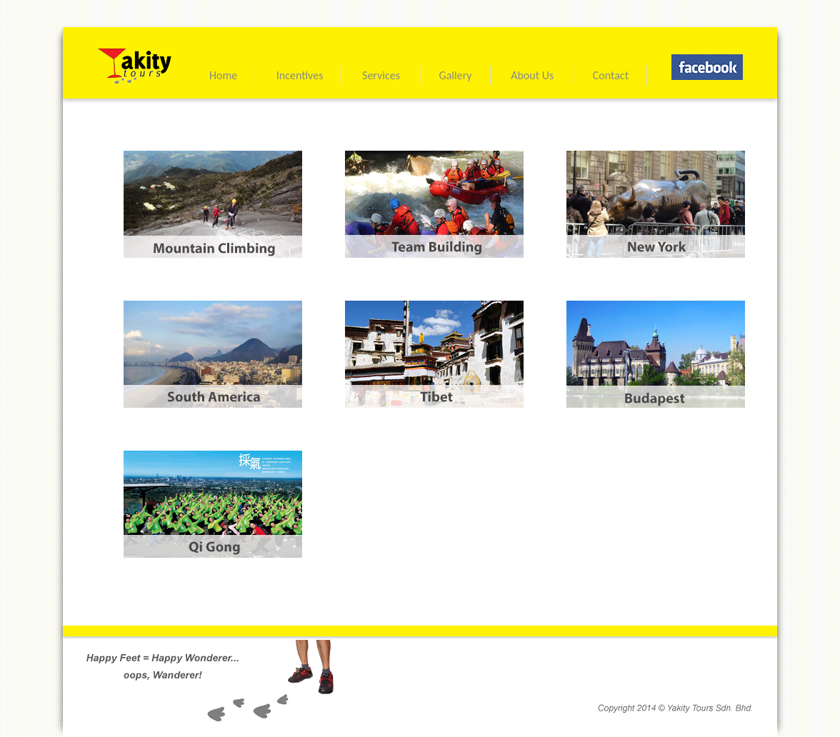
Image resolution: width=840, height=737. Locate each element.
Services (382, 75)
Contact (611, 75)
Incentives (300, 75)
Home (223, 75)
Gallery (455, 75)
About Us (532, 75)
